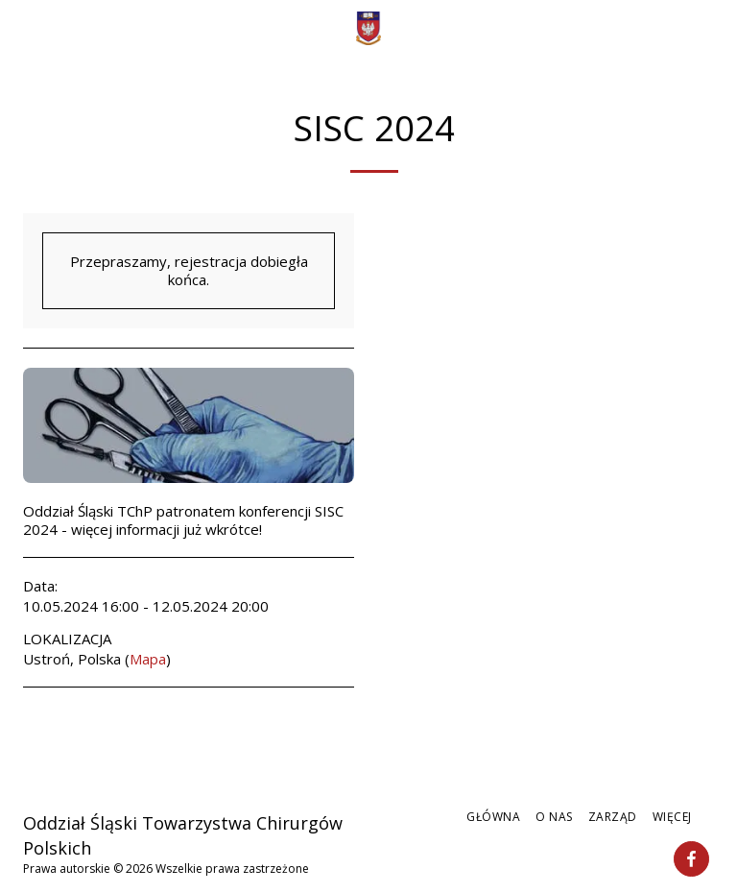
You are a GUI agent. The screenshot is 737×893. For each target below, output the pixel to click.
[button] (21, 27)
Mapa (148, 658)
